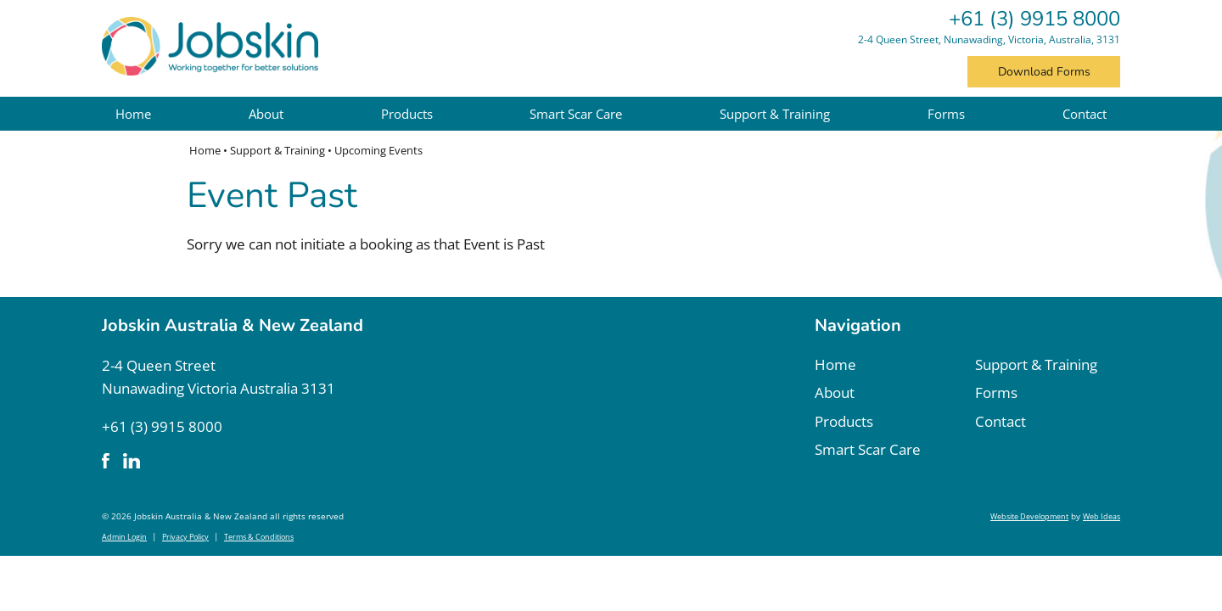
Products (407, 113)
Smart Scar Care (576, 113)
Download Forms (1044, 72)
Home (133, 113)
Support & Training (775, 113)
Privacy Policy (185, 536)
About (266, 113)
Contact (1084, 113)
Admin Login (124, 536)
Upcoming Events (378, 150)
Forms (946, 113)
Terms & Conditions (259, 536)
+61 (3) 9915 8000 (1034, 18)
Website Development (1029, 516)
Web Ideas (1101, 516)
